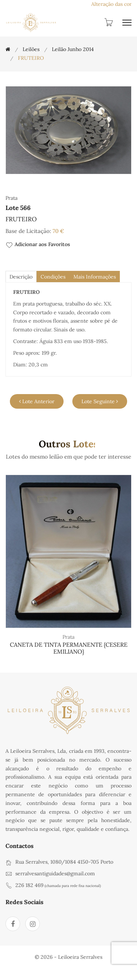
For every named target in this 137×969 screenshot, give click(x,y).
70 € (58, 230)
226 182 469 (29, 885)
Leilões (31, 49)
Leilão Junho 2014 (73, 49)
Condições (53, 276)
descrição (21, 276)
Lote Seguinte (99, 401)
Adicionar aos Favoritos (37, 245)
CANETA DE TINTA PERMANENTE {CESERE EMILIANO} (69, 648)
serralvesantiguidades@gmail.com (55, 873)
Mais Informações (94, 276)
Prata (68, 637)
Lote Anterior (36, 401)
